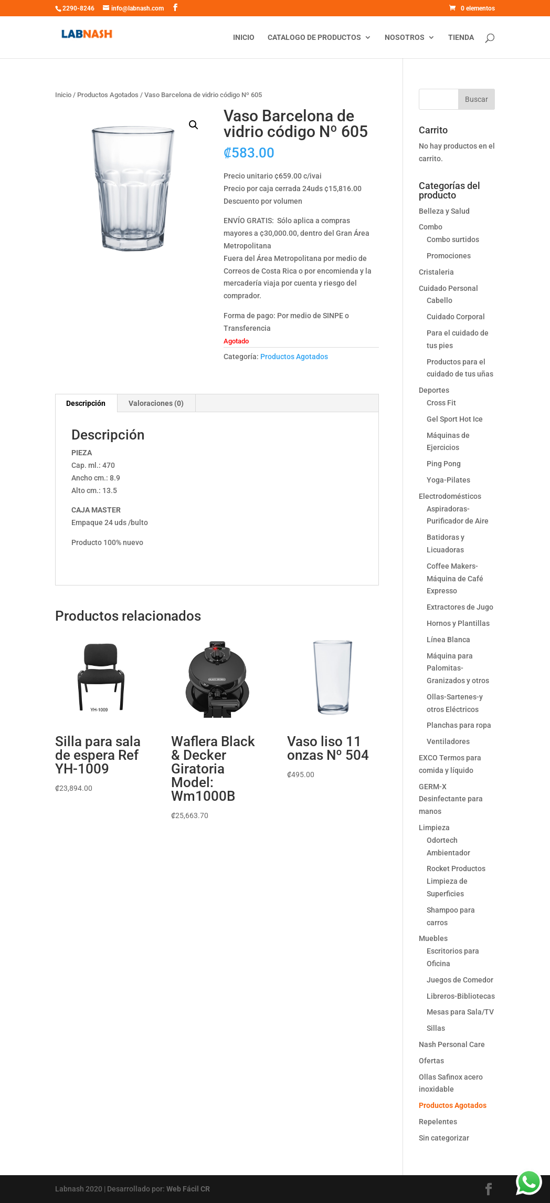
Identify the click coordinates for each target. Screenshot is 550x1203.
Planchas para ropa (459, 725)
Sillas (436, 1028)
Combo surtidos (453, 239)
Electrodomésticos (450, 496)
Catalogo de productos (314, 37)
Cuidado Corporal (456, 316)
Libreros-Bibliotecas (461, 996)
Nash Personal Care (452, 1044)
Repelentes (438, 1121)
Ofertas (431, 1060)
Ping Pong (444, 463)
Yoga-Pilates (448, 480)
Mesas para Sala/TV (460, 1012)
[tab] (86, 403)
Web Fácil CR (188, 1189)
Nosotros (405, 37)
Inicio (244, 37)
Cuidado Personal (448, 288)
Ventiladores (448, 741)
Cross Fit (441, 403)
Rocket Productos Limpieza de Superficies (456, 881)
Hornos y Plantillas (458, 623)
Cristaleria (436, 272)
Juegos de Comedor (460, 980)
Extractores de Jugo (460, 607)
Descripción (85, 403)
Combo (430, 227)
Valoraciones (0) (156, 403)
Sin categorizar (444, 1138)
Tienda (461, 37)
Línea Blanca (448, 639)
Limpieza (434, 827)
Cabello (439, 300)
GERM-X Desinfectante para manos (451, 799)
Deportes (434, 390)
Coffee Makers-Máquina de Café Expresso (455, 578)
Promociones (449, 256)
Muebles (433, 938)
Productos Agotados (108, 95)
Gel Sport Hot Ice (455, 419)
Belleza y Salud (444, 211)
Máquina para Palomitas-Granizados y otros (458, 668)
